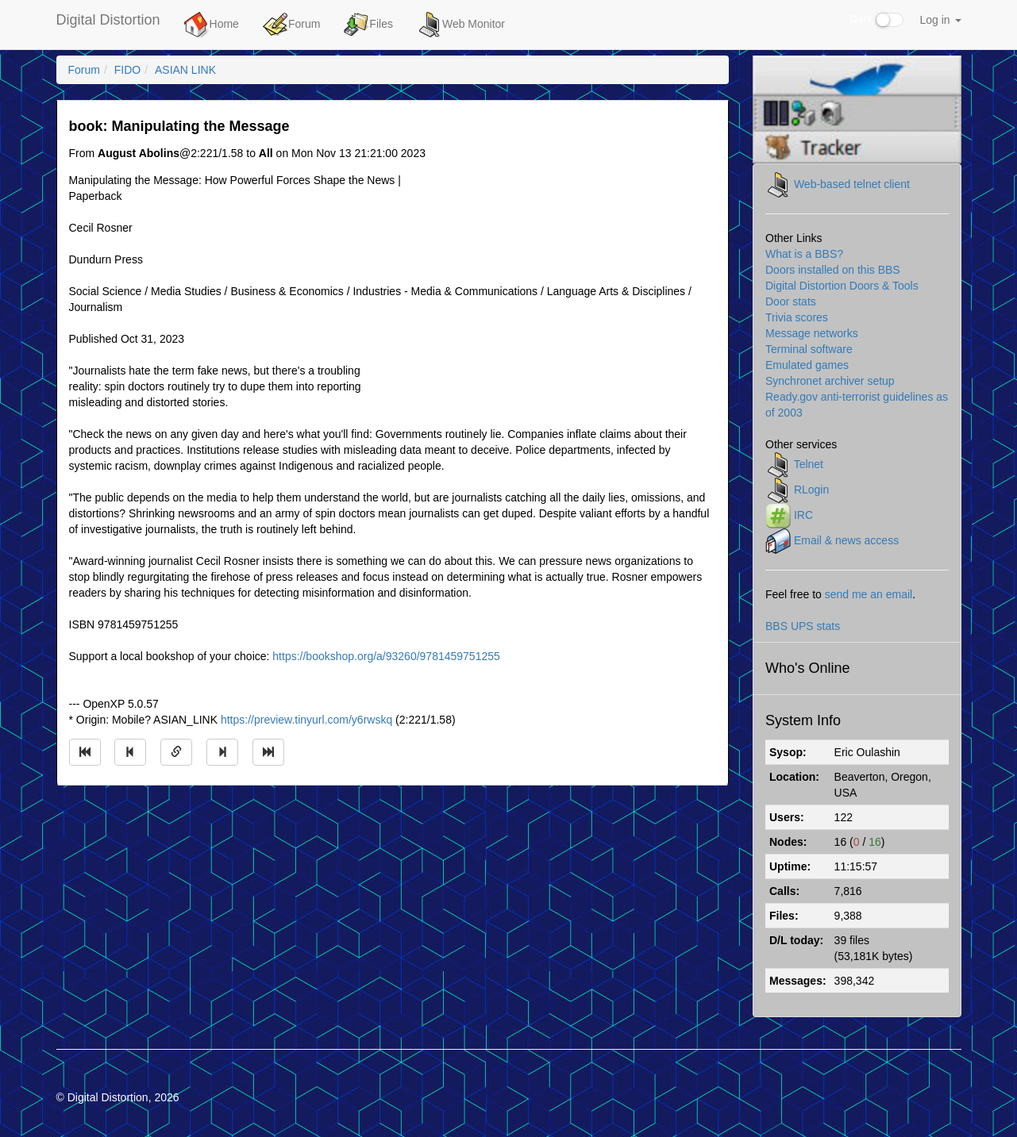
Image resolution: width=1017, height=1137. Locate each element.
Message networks (811, 333)
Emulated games (807, 365)
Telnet (808, 463)
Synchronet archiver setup (830, 381)
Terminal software (809, 349)
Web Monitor (461, 24)
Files (368, 24)
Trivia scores (796, 317)
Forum (291, 24)
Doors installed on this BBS (832, 269)
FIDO (127, 69)
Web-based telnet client (852, 183)
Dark (876, 20)
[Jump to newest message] (268, 752)
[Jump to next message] (222, 752)
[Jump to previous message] (130, 752)
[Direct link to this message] (176, 752)
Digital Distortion (108, 20)
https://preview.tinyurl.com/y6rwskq (306, 719)
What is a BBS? (804, 254)
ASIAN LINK (185, 69)
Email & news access (846, 539)
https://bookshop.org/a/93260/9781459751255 (385, 656)
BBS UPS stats (802, 626)
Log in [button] (940, 19)
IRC (803, 514)
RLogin (811, 488)
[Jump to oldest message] (85, 752)
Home (211, 24)
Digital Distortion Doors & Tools (842, 285)
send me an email (869, 594)
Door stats (790, 301)
